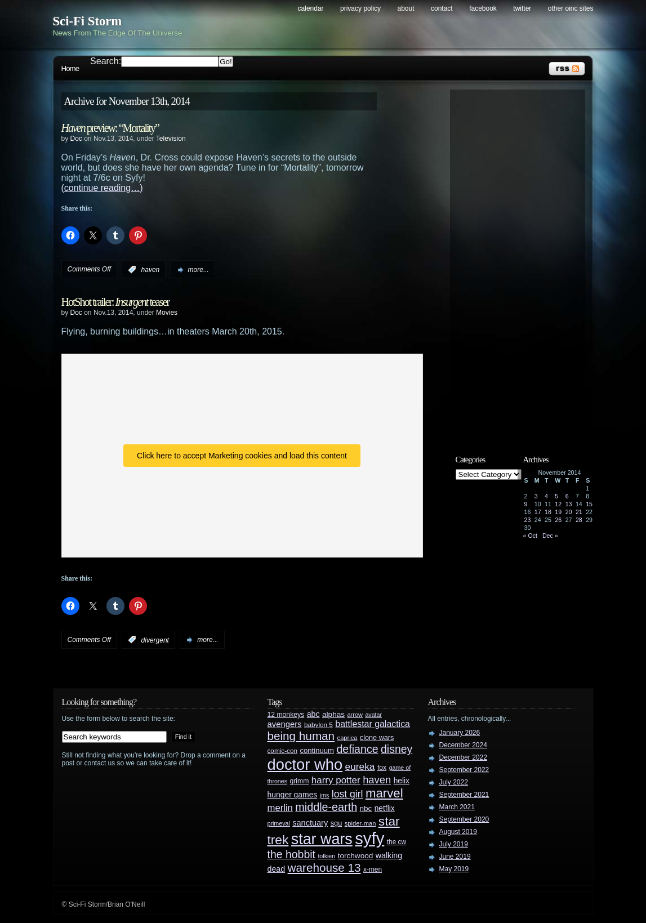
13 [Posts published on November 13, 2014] (568, 504)
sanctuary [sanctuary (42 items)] (310, 822)
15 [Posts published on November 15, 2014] (589, 504)
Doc (76, 138)
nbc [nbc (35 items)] (366, 808)
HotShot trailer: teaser (115, 302)
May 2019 (454, 869)
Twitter (522, 8)
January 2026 (459, 733)
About (406, 8)
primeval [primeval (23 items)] (279, 823)
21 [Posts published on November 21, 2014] (579, 512)
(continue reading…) (102, 188)
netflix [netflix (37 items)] (385, 808)
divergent (155, 640)
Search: (105, 61)
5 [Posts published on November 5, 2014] (556, 496)
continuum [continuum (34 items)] (317, 750)
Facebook (483, 8)
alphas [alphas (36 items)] (333, 714)
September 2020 (464, 819)
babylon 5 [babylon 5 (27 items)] (318, 724)
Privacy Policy (360, 8)
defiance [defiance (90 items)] (357, 749)
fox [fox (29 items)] (381, 768)
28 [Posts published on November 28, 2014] (579, 519)
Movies (166, 312)
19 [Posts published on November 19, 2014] (558, 512)
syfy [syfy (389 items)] (369, 838)
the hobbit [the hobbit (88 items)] (291, 854)
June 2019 (455, 856)
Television (171, 138)
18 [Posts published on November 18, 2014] (548, 512)
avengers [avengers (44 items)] (285, 724)
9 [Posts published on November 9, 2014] (526, 504)
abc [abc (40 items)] (313, 714)
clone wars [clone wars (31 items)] (377, 738)
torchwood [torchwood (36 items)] (355, 855)
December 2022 (463, 757)
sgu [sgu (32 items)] (336, 823)
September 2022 (464, 770)
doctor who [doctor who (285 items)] (305, 764)
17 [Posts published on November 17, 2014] (537, 512)
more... (198, 270)
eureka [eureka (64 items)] (360, 766)
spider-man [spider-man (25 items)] (360, 823)
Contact (442, 8)
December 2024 (463, 745)
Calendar (311, 8)
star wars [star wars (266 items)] (322, 839)
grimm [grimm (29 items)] (299, 781)
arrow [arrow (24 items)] (355, 714)
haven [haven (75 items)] (377, 780)
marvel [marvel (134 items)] (384, 793)
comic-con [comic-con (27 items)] (282, 750)
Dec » (550, 535)
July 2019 (453, 844)
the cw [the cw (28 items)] (396, 842)
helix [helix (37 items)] (401, 781)
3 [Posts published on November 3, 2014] (536, 496)
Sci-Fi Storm (87, 21)
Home (70, 68)
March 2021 (457, 807)
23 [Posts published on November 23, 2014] (527, 519)
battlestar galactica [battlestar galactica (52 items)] (372, 724)
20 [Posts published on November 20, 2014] (568, 512)
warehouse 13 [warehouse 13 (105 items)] (324, 867)
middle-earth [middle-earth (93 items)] (326, 807)
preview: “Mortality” (110, 128)
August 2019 (458, 832)
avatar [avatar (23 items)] (373, 714)
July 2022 (453, 782)
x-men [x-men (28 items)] (372, 869)
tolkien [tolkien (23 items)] (326, 856)
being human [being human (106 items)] (301, 735)
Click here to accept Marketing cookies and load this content (242, 455)
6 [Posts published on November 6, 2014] (567, 496)
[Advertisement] (523, 263)
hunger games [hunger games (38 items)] (293, 794)
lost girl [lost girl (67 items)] (347, 794)
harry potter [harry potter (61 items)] (335, 780)
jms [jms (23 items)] (324, 795)
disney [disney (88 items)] (396, 749)
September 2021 (464, 795)
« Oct (530, 535)
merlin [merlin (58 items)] (280, 807)
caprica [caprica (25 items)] (347, 737)
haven (150, 270)
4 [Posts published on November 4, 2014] (546, 496)
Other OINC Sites (571, 8)
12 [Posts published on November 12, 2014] (558, 504)
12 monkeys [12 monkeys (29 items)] (286, 715)
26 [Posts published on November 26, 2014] (558, 519)
